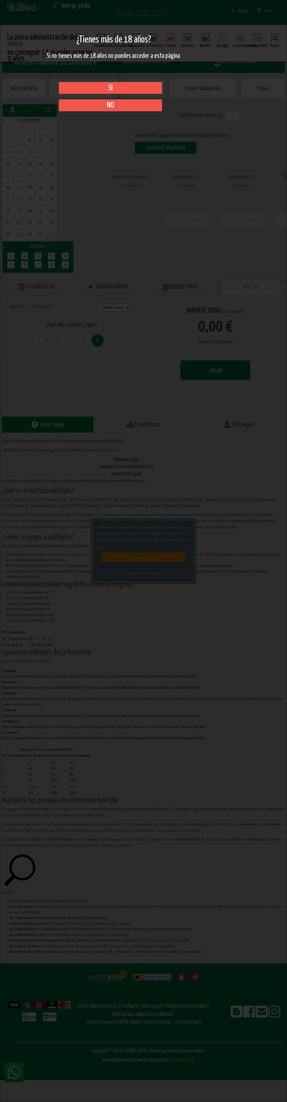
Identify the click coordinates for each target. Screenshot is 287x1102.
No (110, 105)
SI (110, 88)
